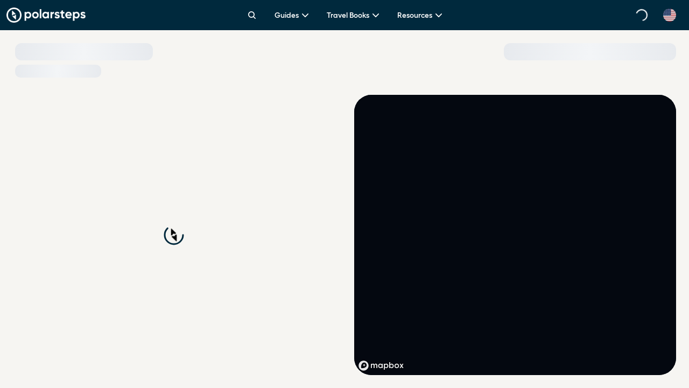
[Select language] (670, 15)
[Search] (252, 15)
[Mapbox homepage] (381, 365)
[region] (515, 235)
